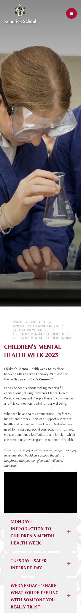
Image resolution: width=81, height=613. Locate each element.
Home (17, 322)
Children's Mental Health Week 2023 (43, 338)
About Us (38, 322)
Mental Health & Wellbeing (35, 326)
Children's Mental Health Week (38, 334)
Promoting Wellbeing (31, 330)
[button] (40, 532)
